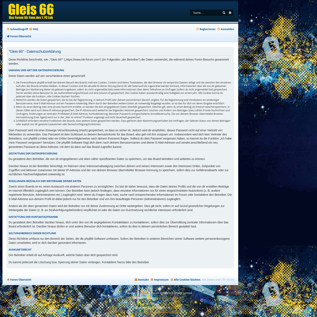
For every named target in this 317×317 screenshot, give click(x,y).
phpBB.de (177, 307)
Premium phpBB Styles (170, 298)
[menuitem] (33, 29)
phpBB (144, 293)
